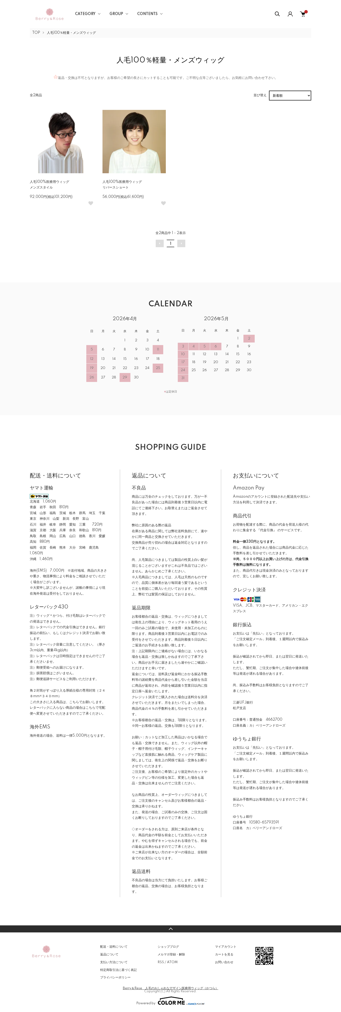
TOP (36, 33)
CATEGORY (85, 14)
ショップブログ (168, 946)
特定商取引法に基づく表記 (118, 970)
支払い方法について (114, 962)
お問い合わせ (224, 962)
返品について (109, 954)
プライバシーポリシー (115, 977)
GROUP (116, 14)
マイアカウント (225, 946)
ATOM (172, 962)
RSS (161, 962)
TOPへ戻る (170, 928)
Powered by (170, 1001)
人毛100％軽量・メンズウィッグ (71, 33)
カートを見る (224, 954)
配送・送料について (114, 946)
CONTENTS (147, 14)
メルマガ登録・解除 (171, 954)
